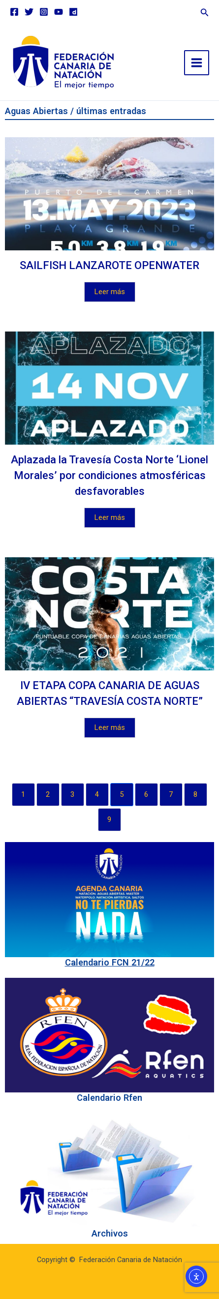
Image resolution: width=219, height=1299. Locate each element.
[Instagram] (43, 11)
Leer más (109, 291)
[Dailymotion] (73, 11)
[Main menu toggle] (196, 62)
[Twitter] (29, 11)
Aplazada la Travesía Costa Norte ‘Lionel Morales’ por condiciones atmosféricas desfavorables (109, 475)
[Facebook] (14, 11)
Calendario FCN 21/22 (110, 962)
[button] (204, 11)
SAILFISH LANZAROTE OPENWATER (109, 265)
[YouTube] (58, 11)
